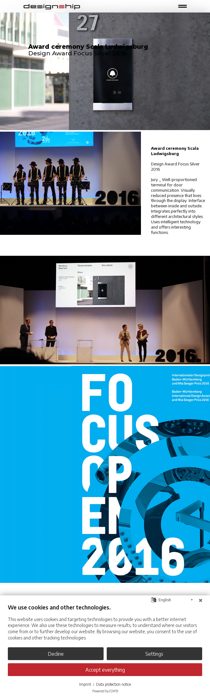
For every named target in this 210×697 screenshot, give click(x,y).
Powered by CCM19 (105, 691)
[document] (105, 627)
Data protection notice (113, 684)
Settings (154, 654)
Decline (56, 654)
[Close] (200, 600)
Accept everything (105, 670)
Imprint (85, 684)
